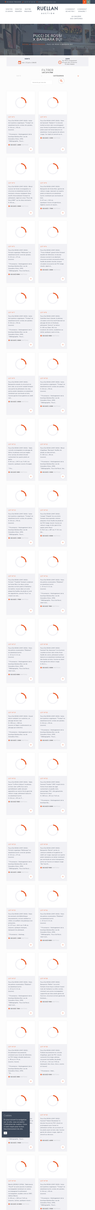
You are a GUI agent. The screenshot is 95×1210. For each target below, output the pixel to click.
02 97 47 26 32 (29, 2)
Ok (5, 1133)
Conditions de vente (23, 1207)
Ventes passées (38, 44)
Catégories (58, 76)
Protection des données (57, 1207)
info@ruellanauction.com (47, 2)
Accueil (25, 44)
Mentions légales (39, 1207)
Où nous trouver (14, 2)
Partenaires (9, 1207)
